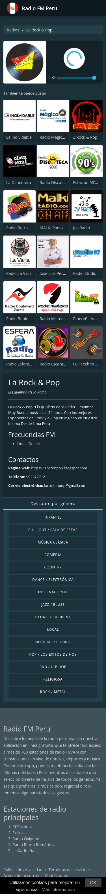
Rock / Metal (53, 691)
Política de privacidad (22, 869)
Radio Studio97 (87, 273)
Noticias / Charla (53, 642)
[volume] (76, 78)
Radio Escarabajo (55, 364)
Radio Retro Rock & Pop (28, 227)
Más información (58, 889)
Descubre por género (53, 503)
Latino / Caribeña (53, 617)
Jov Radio (81, 227)
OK (93, 882)
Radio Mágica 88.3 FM (59, 137)
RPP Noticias (23, 826)
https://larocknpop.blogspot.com (59, 467)
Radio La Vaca (19, 273)
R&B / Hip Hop (53, 666)
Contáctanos (56, 875)
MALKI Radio (51, 227)
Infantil (53, 517)
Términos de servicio (68, 869)
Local (53, 629)
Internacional (53, 592)
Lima (21, 443)
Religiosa (53, 679)
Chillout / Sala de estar (53, 529)
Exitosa (19, 832)
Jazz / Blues (53, 604)
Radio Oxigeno (25, 838)
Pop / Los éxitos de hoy (53, 654)
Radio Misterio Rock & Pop (64, 318)
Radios (13, 30)
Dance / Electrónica (52, 579)
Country (53, 567)
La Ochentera (18, 182)
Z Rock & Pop (85, 137)
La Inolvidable (19, 137)
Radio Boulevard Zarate (27, 318)
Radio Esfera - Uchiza (25, 364)
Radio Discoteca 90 (57, 182)
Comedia (53, 554)
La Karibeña (23, 850)
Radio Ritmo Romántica (33, 844)
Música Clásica (53, 542)
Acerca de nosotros (21, 875)
